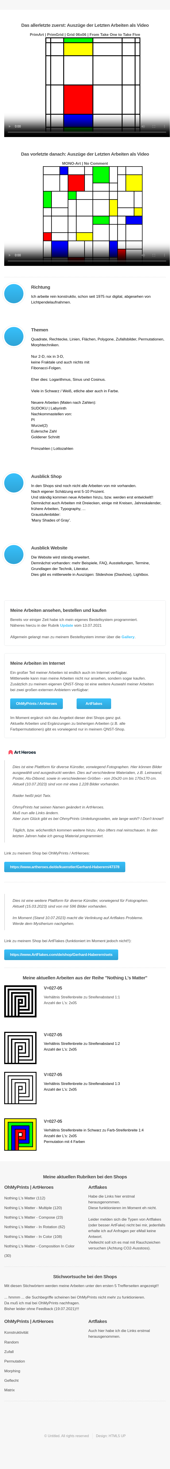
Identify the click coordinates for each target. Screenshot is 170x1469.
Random (11, 1342)
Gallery (128, 637)
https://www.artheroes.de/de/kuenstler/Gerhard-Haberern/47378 (64, 867)
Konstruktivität (16, 1332)
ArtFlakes (94, 703)
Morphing (12, 1371)
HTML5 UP (117, 1436)
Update (66, 625)
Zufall (9, 1351)
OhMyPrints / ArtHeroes (36, 703)
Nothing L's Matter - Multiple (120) (33, 1208)
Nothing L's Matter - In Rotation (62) (34, 1227)
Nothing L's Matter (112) (24, 1198)
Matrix (9, 1390)
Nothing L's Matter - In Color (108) (33, 1236)
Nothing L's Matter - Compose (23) (33, 1217)
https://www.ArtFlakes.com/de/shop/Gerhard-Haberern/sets (61, 954)
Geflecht (11, 1380)
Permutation (14, 1361)
